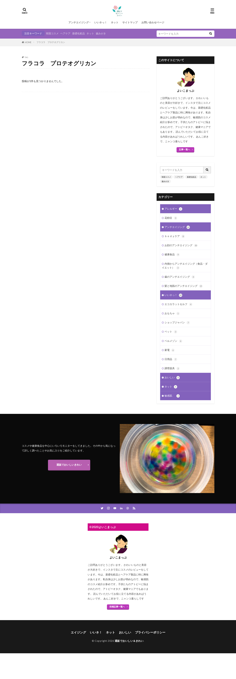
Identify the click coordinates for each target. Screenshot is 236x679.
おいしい (172, 376)
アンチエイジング (78, 22)
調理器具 (172, 367)
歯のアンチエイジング (180, 275)
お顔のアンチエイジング (181, 244)
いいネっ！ (100, 22)
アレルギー (173, 207)
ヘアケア (65, 33)
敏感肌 (172, 394)
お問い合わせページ (152, 22)
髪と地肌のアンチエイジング (184, 285)
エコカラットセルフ (178, 303)
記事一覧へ (184, 149)
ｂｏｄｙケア (175, 235)
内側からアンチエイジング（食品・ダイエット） (185, 264)
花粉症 (171, 217)
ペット (171, 330)
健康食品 (172, 253)
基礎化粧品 (78, 33)
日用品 (171, 358)
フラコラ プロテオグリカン (50, 42)
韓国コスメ (52, 33)
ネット (114, 22)
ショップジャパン (177, 321)
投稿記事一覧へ (117, 606)
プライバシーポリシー (150, 632)
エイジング (78, 632)
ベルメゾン (173, 340)
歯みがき (101, 33)
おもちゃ (172, 312)
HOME (28, 42)
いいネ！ (96, 632)
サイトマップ (130, 22)
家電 (170, 349)
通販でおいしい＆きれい (129, 640)
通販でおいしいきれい (69, 464)
